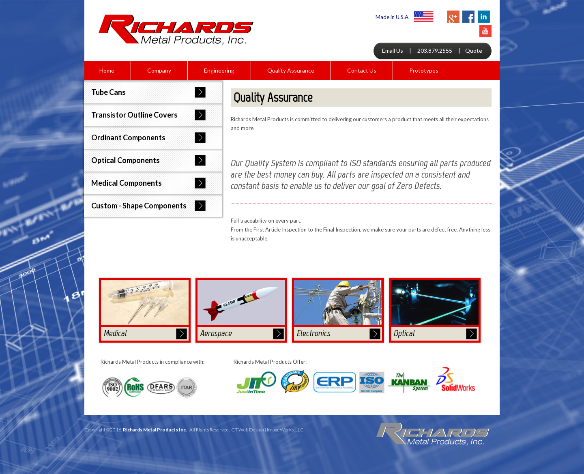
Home (106, 70)
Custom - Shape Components (139, 205)
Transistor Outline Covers (134, 114)
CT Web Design (247, 430)
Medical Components (126, 182)
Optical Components (125, 160)
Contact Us (361, 70)
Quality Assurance (290, 70)
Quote (473, 50)
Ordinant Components (128, 137)
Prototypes (423, 70)
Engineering (219, 70)
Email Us (392, 50)
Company (159, 70)
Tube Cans (108, 92)
